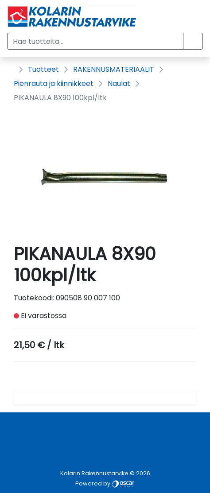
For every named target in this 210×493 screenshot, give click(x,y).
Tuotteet (43, 69)
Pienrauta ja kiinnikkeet (53, 83)
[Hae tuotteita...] (95, 41)
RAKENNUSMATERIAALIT (113, 69)
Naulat (119, 83)
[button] (193, 41)
